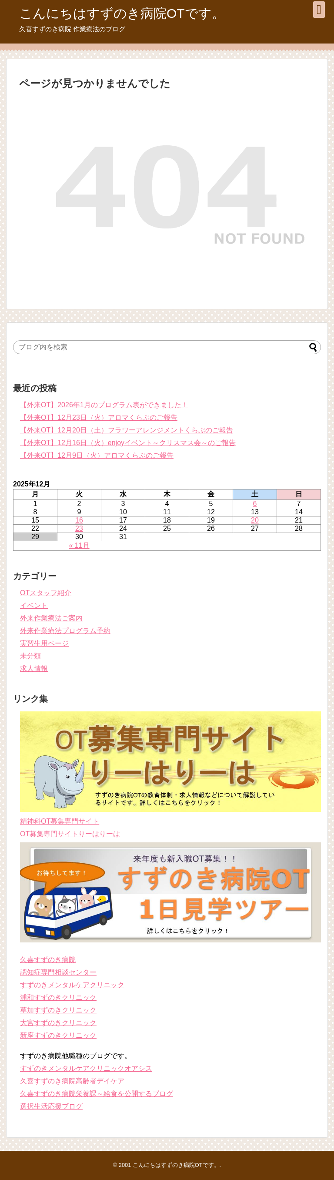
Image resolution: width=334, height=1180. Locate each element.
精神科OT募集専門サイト (59, 821)
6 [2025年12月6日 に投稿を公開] (255, 503)
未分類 (30, 656)
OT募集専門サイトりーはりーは (70, 834)
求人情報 (34, 668)
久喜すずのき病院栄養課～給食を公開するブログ (96, 1093)
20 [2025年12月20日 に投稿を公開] (255, 520)
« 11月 (79, 545)
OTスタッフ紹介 (45, 593)
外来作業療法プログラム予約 (65, 630)
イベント (34, 605)
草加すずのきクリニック (58, 1010)
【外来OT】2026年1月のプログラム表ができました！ (104, 405)
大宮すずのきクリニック (58, 1022)
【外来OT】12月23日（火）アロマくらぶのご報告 (98, 417)
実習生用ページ (44, 643)
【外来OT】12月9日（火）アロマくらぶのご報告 (97, 455)
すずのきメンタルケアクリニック (72, 985)
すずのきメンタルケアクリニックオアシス (86, 1068)
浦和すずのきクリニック (58, 997)
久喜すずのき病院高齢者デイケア (72, 1081)
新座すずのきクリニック (58, 1035)
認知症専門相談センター (58, 972)
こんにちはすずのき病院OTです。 (122, 13)
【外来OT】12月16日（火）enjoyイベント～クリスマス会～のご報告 (128, 442)
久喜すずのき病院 (48, 959)
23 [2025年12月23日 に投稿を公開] (79, 528)
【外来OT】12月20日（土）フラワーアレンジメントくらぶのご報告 (126, 430)
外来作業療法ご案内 (51, 618)
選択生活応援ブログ (51, 1106)
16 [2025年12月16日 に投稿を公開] (79, 520)
